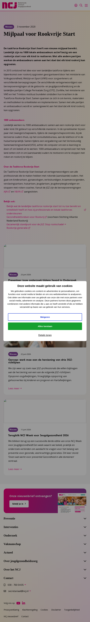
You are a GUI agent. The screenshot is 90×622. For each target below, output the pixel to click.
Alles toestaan (45, 326)
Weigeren (45, 317)
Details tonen (45, 335)
